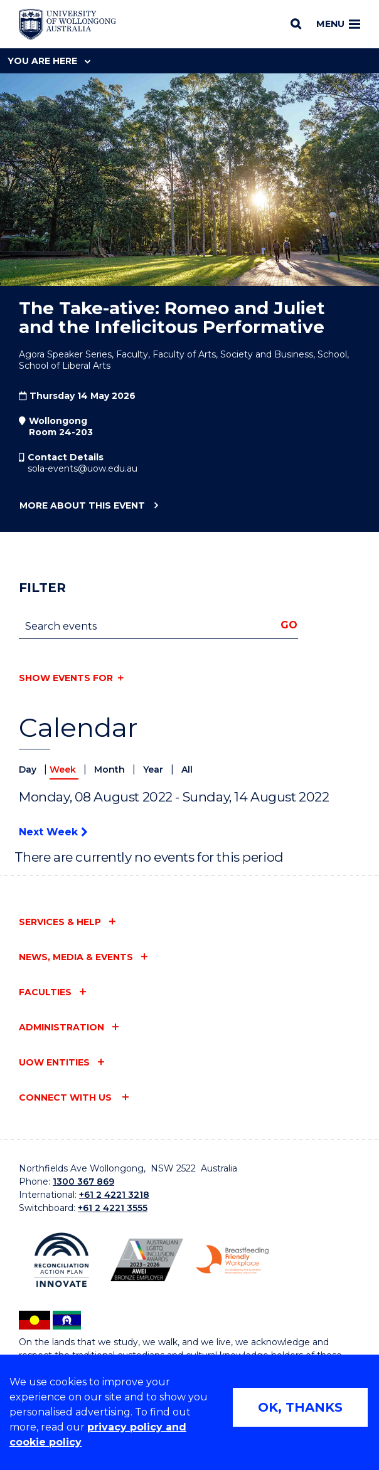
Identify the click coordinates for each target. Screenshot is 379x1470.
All (187, 769)
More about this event (82, 506)
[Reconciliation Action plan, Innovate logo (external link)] (61, 1260)
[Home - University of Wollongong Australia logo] (67, 24)
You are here (49, 60)
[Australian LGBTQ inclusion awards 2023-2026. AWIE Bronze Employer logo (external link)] (146, 1260)
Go (288, 625)
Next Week (53, 832)
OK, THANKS (300, 1407)
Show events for (66, 678)
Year (154, 769)
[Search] (295, 24)
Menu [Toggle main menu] (338, 23)
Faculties (45, 992)
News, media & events (76, 957)
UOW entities (54, 1062)
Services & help (60, 922)
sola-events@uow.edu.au (82, 468)
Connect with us (66, 1097)
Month (110, 769)
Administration (61, 1027)
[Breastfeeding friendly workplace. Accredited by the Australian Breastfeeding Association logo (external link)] (232, 1259)
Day (29, 769)
